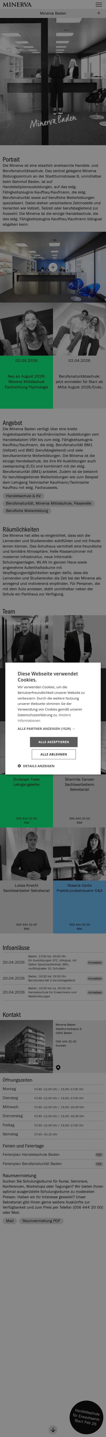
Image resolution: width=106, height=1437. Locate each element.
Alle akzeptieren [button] (53, 742)
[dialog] (53, 718)
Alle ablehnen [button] (53, 754)
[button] (53, 728)
